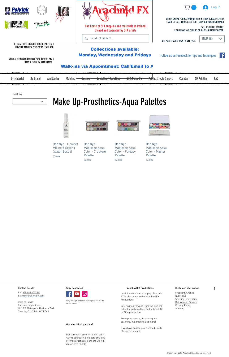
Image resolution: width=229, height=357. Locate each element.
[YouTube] (77, 294)
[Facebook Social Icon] (222, 55)
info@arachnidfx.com (32, 295)
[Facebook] (69, 294)
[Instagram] (84, 294)
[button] (190, 7)
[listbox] (212, 39)
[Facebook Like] (97, 294)
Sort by (17, 93)
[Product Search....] (115, 38)
